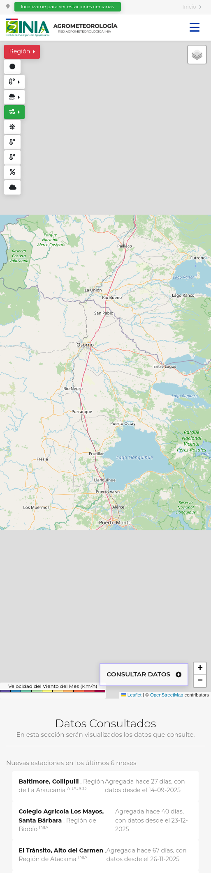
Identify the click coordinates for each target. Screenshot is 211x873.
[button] (197, 55)
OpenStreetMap (166, 694)
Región (20, 51)
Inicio (189, 7)
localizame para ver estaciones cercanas (67, 6)
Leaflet (131, 694)
